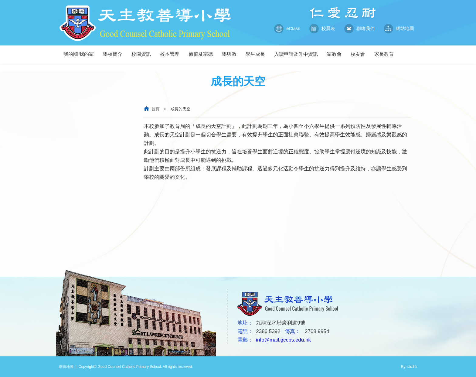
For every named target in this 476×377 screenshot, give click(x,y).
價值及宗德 (203, 51)
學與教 (231, 51)
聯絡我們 (359, 28)
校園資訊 (143, 51)
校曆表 (322, 28)
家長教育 (386, 51)
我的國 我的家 (80, 51)
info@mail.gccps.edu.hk (283, 340)
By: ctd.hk (409, 367)
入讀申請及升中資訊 (298, 51)
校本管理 (172, 51)
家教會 (336, 51)
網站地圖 (399, 28)
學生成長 (258, 51)
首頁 (155, 109)
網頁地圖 (66, 367)
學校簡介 (115, 51)
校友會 (360, 51)
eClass (287, 28)
